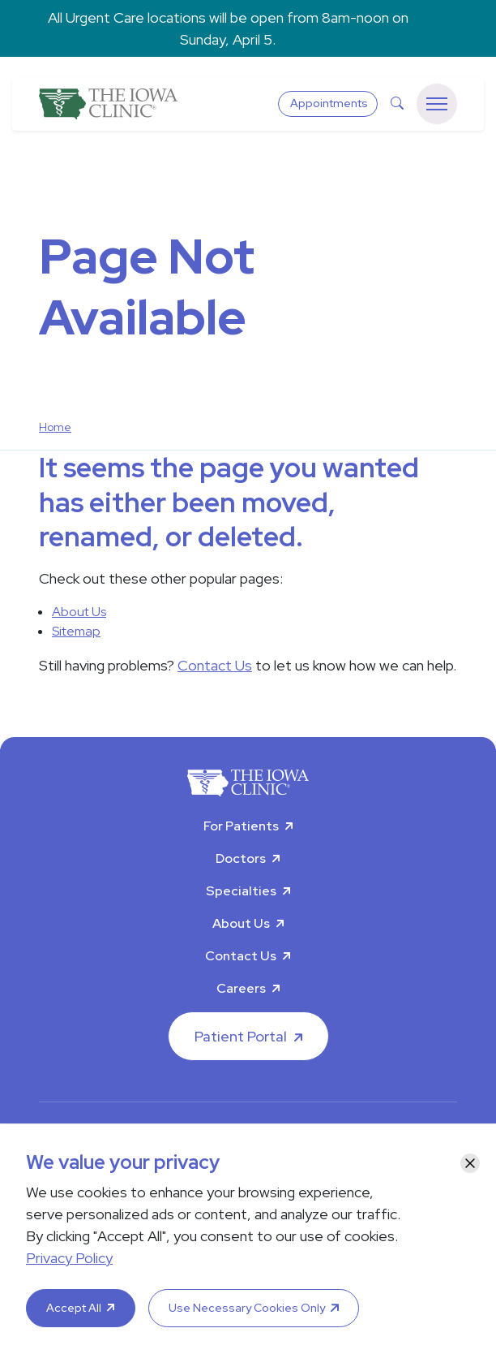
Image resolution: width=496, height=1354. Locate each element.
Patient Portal (241, 1036)
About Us (79, 611)
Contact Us (214, 665)
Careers (241, 988)
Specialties (241, 890)
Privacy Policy (69, 1257)
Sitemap (76, 631)
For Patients (241, 825)
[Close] (470, 1163)
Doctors (241, 858)
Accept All (73, 1307)
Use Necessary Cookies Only (247, 1307)
